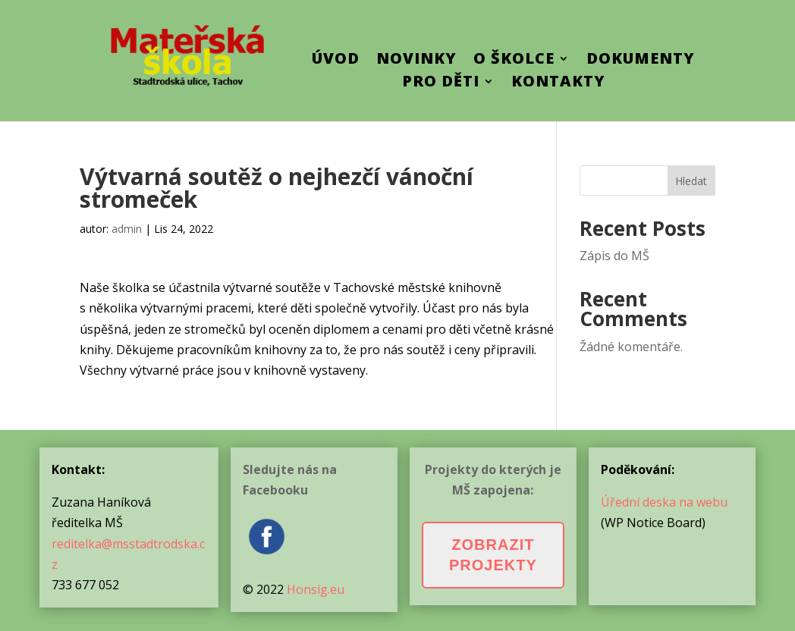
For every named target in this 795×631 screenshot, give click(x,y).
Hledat (691, 181)
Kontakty (558, 83)
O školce (514, 60)
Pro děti (440, 83)
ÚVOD (336, 60)
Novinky (416, 60)
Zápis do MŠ (614, 255)
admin (127, 228)
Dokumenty (640, 60)
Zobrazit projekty (493, 554)
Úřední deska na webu (664, 502)
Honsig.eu (315, 589)
